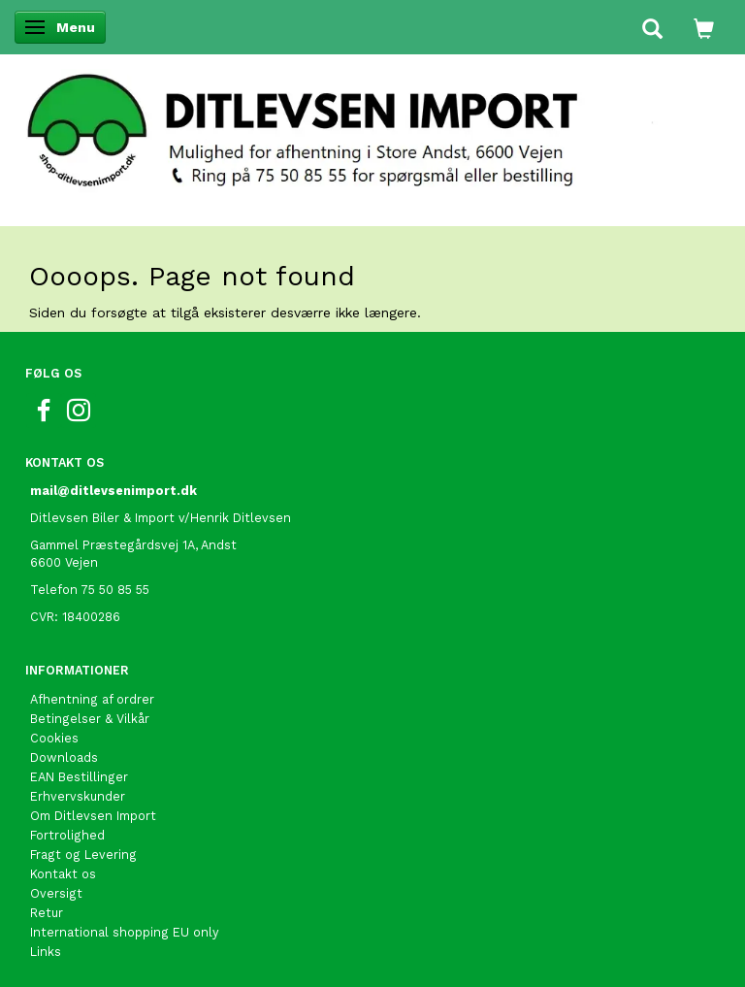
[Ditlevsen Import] (372, 124)
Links (45, 951)
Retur (46, 912)
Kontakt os (63, 874)
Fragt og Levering (83, 854)
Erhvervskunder (77, 796)
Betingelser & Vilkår (89, 718)
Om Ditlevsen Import (93, 815)
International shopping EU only (124, 932)
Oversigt (56, 893)
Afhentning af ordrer (92, 699)
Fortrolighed (67, 835)
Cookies (54, 738)
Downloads (64, 757)
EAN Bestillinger (79, 777)
